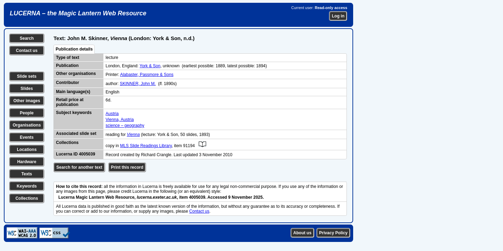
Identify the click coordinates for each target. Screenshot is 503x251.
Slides (27, 88)
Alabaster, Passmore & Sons (147, 74)
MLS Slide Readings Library (146, 145)
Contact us (26, 50)
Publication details (74, 49)
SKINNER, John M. (138, 83)
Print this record (127, 167)
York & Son (150, 65)
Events (27, 137)
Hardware (26, 161)
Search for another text (79, 167)
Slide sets (26, 76)
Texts (26, 174)
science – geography (124, 125)
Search (27, 38)
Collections (26, 198)
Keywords (27, 186)
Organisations (27, 125)
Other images (26, 100)
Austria (111, 113)
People (27, 113)
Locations (27, 149)
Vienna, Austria (119, 119)
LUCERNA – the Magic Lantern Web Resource (78, 13)
